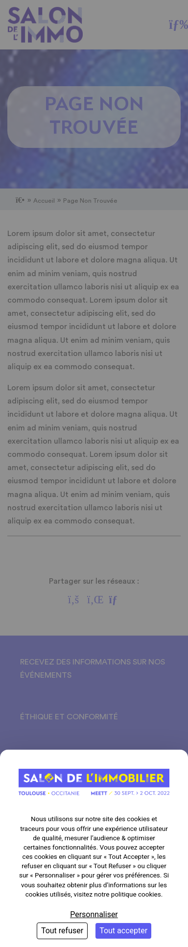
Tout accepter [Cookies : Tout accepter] (123, 930)
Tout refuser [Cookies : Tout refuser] (62, 930)
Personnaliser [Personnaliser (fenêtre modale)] (94, 914)
